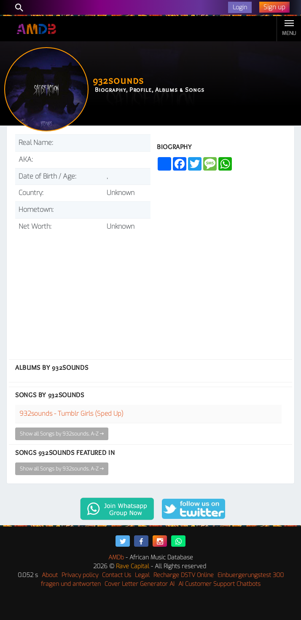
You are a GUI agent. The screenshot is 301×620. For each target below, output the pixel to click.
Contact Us (116, 575)
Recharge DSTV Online (183, 575)
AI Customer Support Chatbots (219, 584)
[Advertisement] (82, 292)
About (50, 575)
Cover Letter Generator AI (140, 584)
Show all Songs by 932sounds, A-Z (62, 433)
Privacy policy (80, 575)
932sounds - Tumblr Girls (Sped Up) (71, 413)
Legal (142, 575)
